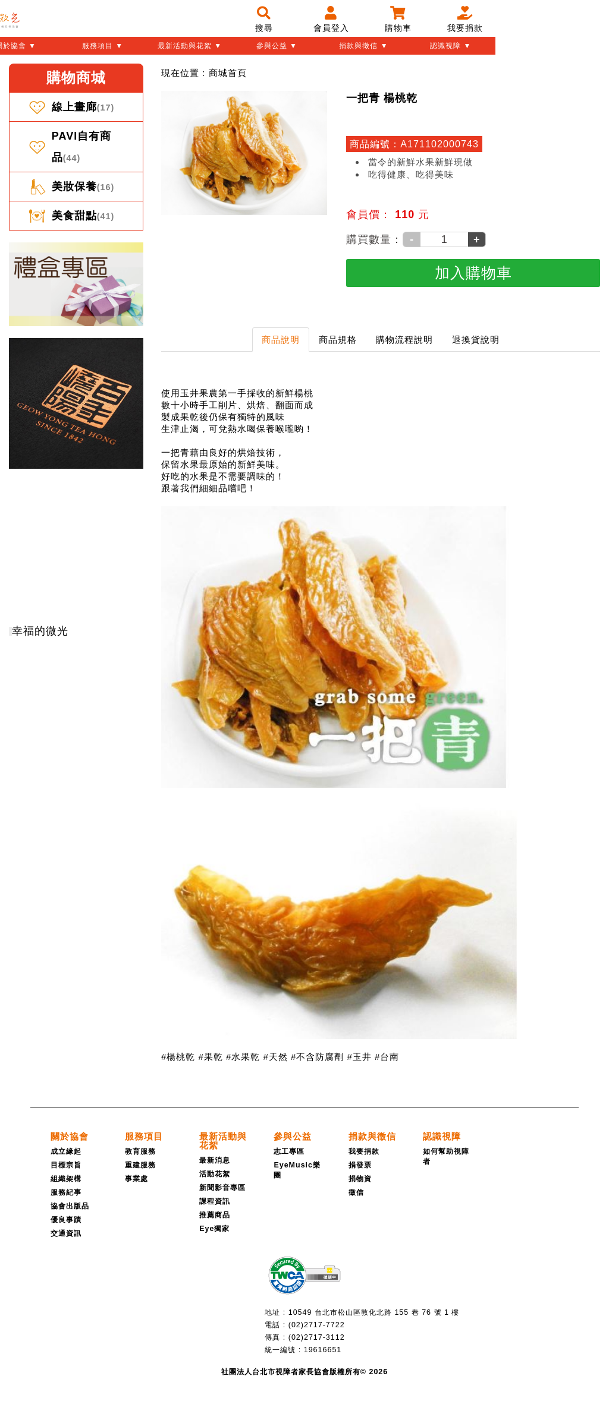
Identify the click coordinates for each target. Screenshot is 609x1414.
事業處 (136, 1179)
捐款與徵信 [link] (372, 1136)
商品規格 (338, 339)
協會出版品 (70, 1206)
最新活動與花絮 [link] (223, 1140)
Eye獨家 (214, 1228)
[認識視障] (442, 1136)
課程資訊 (214, 1201)
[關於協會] (70, 1136)
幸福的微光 (40, 631)
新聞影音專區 (222, 1187)
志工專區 (289, 1151)
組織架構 (66, 1179)
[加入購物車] (473, 273)
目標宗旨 (66, 1165)
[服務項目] (144, 1136)
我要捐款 (364, 1151)
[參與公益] (293, 1136)
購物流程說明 (404, 339)
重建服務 (140, 1165)
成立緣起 (66, 1151)
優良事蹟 (66, 1220)
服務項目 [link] (144, 1136)
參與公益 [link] (293, 1136)
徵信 (356, 1192)
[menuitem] (228, 73)
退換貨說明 (476, 339)
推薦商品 (214, 1215)
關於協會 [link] (70, 1136)
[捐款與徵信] (372, 1136)
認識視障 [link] (442, 1136)
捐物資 (360, 1179)
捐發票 (360, 1165)
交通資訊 (66, 1233)
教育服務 (140, 1151)
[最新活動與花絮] (223, 1140)
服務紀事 (66, 1192)
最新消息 (214, 1160)
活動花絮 (214, 1174)
